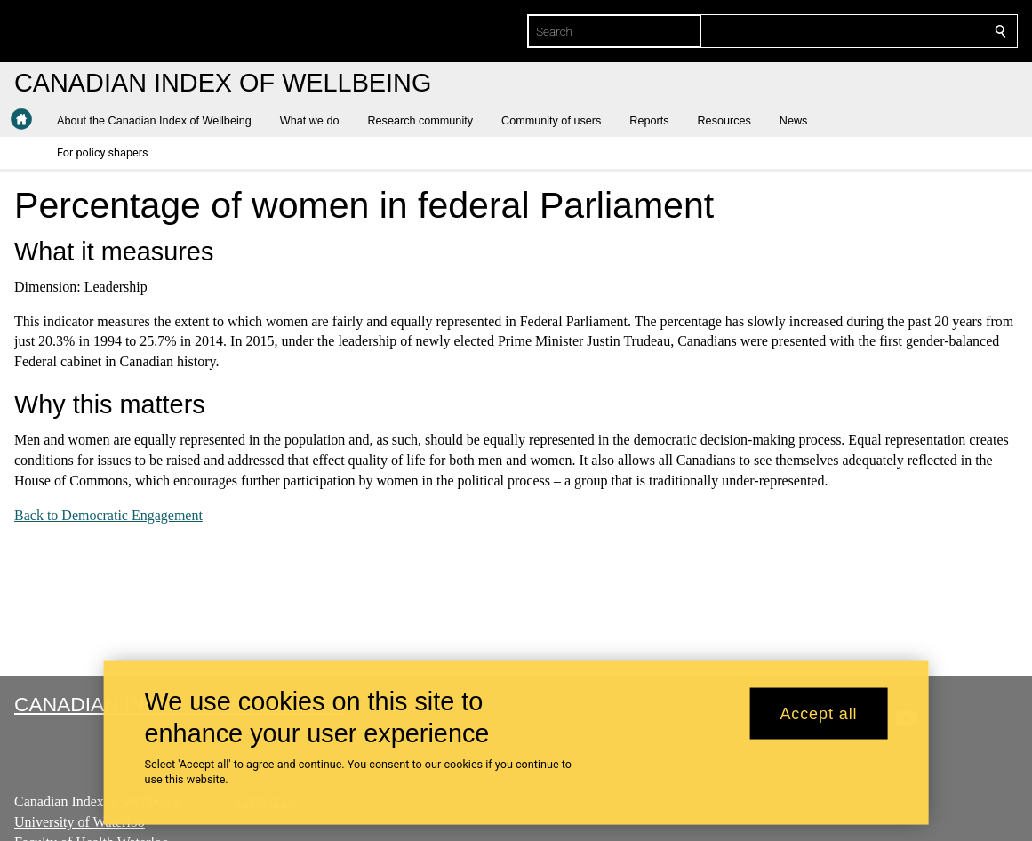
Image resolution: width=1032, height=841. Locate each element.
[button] (161, 121)
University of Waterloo (79, 821)
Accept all (818, 713)
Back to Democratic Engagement (108, 514)
